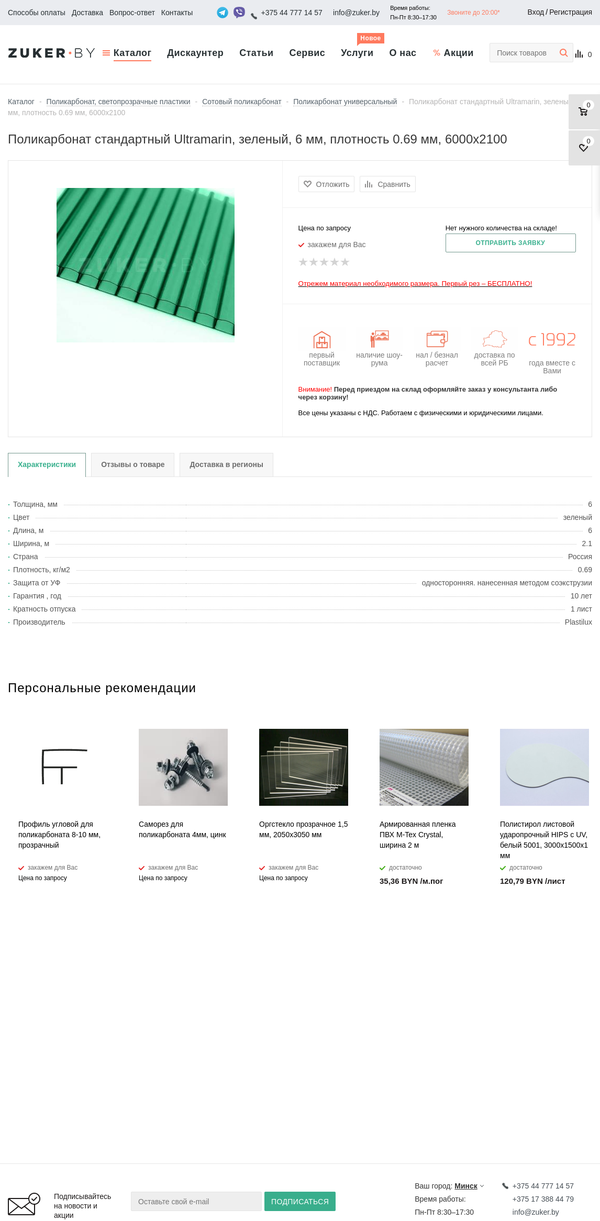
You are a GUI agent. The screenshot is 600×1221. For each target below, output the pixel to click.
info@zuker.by (356, 12)
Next (584, 696)
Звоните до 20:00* (473, 12)
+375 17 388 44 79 (543, 1199)
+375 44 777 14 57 (292, 12)
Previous (566, 696)
